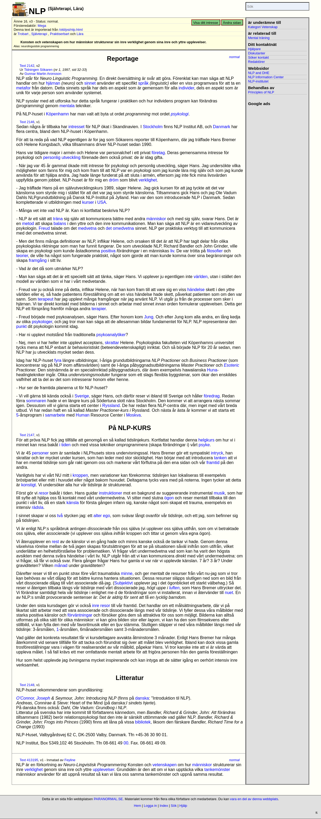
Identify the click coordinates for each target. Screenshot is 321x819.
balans (60, 223)
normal (234, 57)
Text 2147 (27, 435)
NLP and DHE (258, 73)
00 (126, 743)
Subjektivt (123, 583)
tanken (220, 458)
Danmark (221, 126)
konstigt (28, 485)
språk (143, 83)
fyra (57, 360)
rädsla (38, 507)
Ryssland (111, 405)
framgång (38, 260)
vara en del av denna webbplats (254, 799)
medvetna (87, 228)
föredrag (212, 396)
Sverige (81, 396)
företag (158, 152)
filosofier (215, 251)
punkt (21, 326)
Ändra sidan (232, 23)
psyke (204, 445)
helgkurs (206, 440)
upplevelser (103, 769)
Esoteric (231, 365)
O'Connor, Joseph (33, 698)
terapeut (45, 299)
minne (127, 573)
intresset (77, 126)
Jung (148, 317)
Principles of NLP (261, 92)
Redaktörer (256, 62)
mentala (67, 105)
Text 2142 (27, 66)
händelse (196, 289)
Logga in (150, 806)
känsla (72, 502)
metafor (23, 88)
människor (156, 218)
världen (201, 276)
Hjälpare (254, 49)
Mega (42, 26)
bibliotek (143, 722)
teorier (22, 255)
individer (186, 88)
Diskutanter (256, 53)
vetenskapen (165, 764)
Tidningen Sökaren (38, 70)
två (60, 515)
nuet (229, 592)
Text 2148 (27, 685)
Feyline (69, 760)
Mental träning (258, 38)
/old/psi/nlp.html (71, 30)
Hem (137, 806)
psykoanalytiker (110, 334)
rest (55, 541)
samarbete (55, 415)
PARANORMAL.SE (108, 799)
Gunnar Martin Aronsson (42, 74)
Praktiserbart (59, 34)
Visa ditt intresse (205, 23)
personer (40, 453)
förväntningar (79, 615)
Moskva (133, 415)
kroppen (80, 475)
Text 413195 (29, 760)
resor (43, 493)
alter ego (102, 515)
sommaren (36, 400)
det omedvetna (120, 228)
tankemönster (217, 769)
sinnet (90, 83)
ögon (169, 498)
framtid (212, 462)
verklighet (148, 180)
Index (164, 806)
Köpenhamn (57, 114)
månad (60, 565)
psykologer (42, 321)
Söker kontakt (258, 57)
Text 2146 (27, 122)
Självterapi (39, 34)
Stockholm (153, 126)
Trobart (23, 34)
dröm (114, 180)
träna (57, 218)
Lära (80, 34)
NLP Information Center (266, 77)
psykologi (180, 114)
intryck (217, 453)
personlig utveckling (62, 157)
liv (172, 251)
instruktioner (110, 493)
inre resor (101, 605)
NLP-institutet (258, 81)
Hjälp (183, 806)
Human (83, 415)
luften (174, 588)
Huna (212, 370)
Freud (44, 228)
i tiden (65, 445)
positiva (108, 251)
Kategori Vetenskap (262, 27)
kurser (88, 202)
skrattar (112, 342)
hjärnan (53, 83)
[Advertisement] (277, 185)
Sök (174, 806)
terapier (98, 308)
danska (142, 698)
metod (28, 223)
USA (101, 202)
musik (219, 493)
